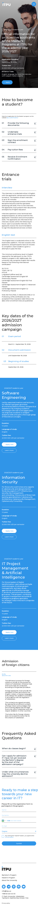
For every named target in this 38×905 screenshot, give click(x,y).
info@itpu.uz (6, 891)
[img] (6, 4)
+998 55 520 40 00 (8, 894)
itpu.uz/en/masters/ (12, 117)
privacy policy (9, 837)
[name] (19, 810)
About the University (9, 880)
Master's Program (8, 878)
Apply (8, 82)
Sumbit (19, 843)
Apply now (9, 444)
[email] (19, 826)
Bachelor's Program (9, 875)
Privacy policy (6, 903)
